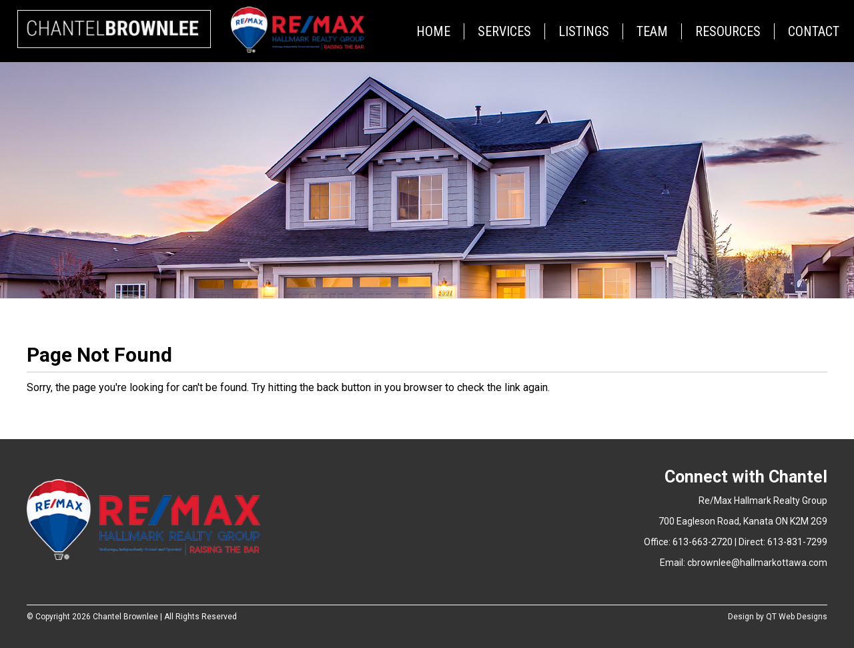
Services (504, 31)
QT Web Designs (796, 616)
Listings (583, 31)
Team (652, 31)
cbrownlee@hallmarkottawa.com (757, 562)
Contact (813, 31)
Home (433, 31)
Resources (728, 31)
